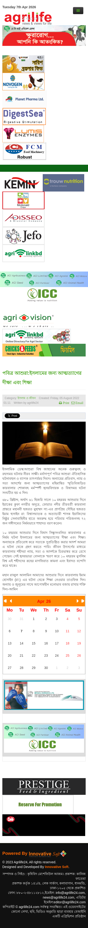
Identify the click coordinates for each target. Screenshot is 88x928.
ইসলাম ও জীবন (27, 398)
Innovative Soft (56, 867)
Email (79, 402)
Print (65, 402)
